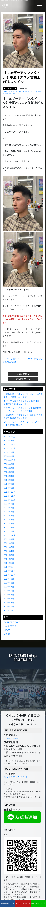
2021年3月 (9, 555)
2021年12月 (9, 535)
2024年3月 (9, 452)
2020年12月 (9, 567)
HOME (5, 92)
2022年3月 (9, 527)
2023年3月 (9, 480)
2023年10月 (9, 460)
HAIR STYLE (10, 89)
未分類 (7, 634)
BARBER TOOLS (12, 622)
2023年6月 (9, 468)
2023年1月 (9, 488)
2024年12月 (9, 444)
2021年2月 (9, 559)
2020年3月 (9, 599)
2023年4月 (9, 476)
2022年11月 (9, 496)
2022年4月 (9, 523)
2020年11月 (9, 571)
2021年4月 (9, 551)
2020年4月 (9, 595)
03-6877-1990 (11, 738)
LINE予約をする (38, 903)
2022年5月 (9, 520)
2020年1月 (9, 606)
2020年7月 (9, 587)
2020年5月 (9, 591)
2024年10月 (9, 448)
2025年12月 (9, 437)
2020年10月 (9, 575)
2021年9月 (9, 539)
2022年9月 (9, 504)
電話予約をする (7, 903)
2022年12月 (9, 492)
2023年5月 (9, 472)
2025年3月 (9, 440)
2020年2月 (9, 603)
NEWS (7, 630)
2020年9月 (9, 579)
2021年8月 (9, 543)
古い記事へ (23, 374)
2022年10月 (9, 500)
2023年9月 (9, 464)
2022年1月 (9, 531)
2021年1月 (9, 563)
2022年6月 (9, 516)
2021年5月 (9, 547)
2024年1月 (9, 456)
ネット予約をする (23, 903)
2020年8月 (9, 583)
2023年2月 (9, 484)
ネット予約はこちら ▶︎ (16, 777)
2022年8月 (9, 508)
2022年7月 (9, 512)
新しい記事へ (23, 379)
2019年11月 (9, 610)
